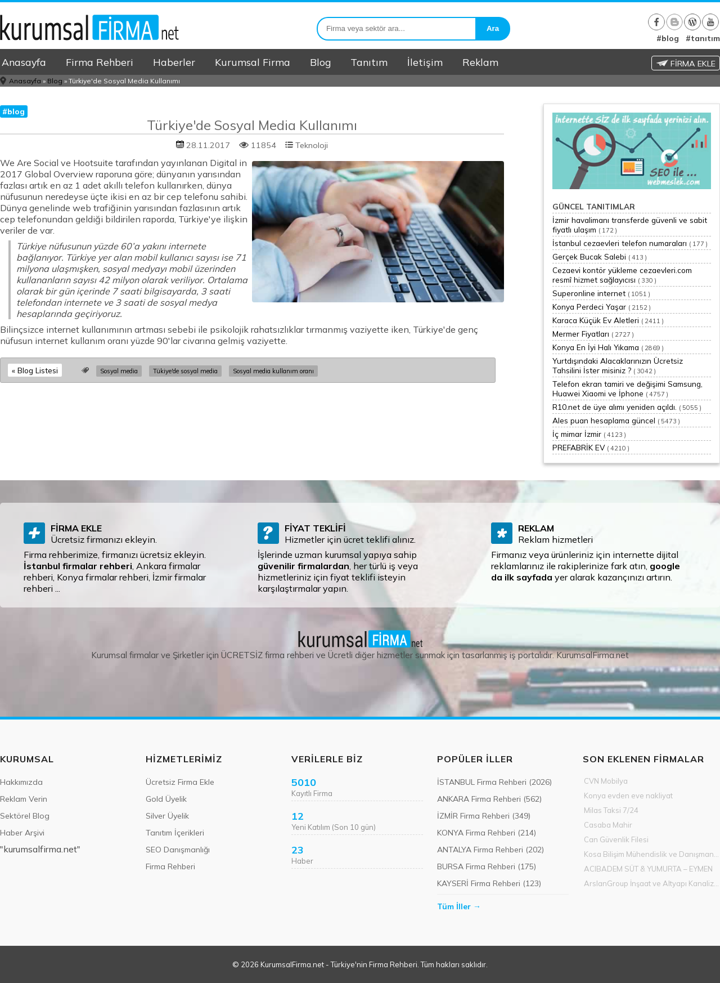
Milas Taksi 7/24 (611, 810)
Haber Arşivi (22, 833)
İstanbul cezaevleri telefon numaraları (619, 243)
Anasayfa (24, 62)
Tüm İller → (459, 906)
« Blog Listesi (35, 370)
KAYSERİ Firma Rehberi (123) (489, 883)
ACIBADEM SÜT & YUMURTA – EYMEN (648, 868)
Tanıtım (369, 62)
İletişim (425, 62)
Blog (320, 62)
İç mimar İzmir (576, 434)
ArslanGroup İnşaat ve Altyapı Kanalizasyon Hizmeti (652, 883)
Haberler (174, 62)
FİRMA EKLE (686, 64)
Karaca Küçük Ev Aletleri (595, 320)
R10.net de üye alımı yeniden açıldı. (614, 407)
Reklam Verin (23, 799)
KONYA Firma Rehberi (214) (486, 833)
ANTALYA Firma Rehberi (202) (490, 850)
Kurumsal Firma (252, 62)
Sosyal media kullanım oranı (273, 371)
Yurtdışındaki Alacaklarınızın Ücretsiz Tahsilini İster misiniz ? (617, 365)
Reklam (480, 62)
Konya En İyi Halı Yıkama (595, 347)
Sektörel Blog (25, 816)
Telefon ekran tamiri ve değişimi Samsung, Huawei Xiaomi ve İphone (627, 388)
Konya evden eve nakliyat (628, 795)
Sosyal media (119, 371)
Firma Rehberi (99, 62)
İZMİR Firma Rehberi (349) (483, 816)
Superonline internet (589, 293)
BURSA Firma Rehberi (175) (486, 866)
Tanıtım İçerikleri (175, 833)
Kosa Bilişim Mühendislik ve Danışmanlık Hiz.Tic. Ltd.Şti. (652, 854)
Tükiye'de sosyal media (185, 371)
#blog (667, 38)
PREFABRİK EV (578, 447)
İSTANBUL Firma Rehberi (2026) (494, 782)
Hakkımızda (21, 782)
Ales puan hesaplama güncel (603, 420)
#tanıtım (703, 38)
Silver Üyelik (167, 816)
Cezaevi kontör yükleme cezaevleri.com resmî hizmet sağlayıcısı (622, 274)
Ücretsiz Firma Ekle (180, 782)
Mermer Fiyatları (580, 333)
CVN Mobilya (606, 780)
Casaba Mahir (608, 824)
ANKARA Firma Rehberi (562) (489, 799)
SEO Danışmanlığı (178, 850)
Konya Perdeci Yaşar (589, 306)
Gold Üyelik (166, 799)
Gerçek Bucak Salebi (589, 256)
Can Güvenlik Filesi (616, 839)
